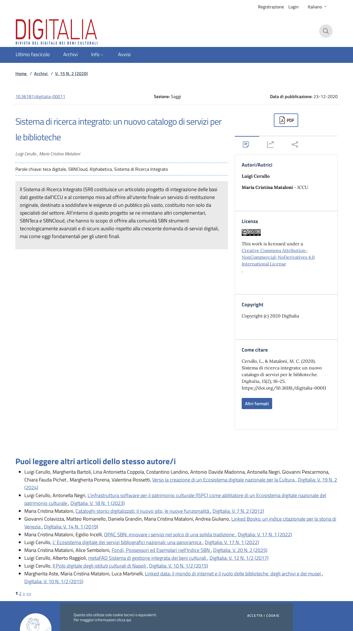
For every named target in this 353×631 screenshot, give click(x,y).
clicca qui (124, 620)
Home (21, 73)
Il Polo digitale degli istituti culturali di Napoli (100, 566)
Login (293, 6)
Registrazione (271, 6)
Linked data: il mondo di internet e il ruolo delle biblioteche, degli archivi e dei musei (233, 573)
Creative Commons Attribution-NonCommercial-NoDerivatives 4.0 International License (278, 257)
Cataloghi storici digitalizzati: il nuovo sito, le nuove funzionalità (143, 511)
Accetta (263, 615)
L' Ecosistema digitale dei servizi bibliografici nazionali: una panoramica (128, 542)
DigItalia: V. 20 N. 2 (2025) (240, 550)
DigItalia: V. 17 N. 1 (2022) (265, 534)
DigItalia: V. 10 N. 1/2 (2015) (178, 566)
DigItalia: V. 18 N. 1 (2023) (97, 503)
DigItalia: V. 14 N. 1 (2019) (71, 526)
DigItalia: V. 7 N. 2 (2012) (238, 511)
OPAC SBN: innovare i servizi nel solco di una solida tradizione (170, 534)
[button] (318, 6)
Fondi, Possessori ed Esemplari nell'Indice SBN (161, 550)
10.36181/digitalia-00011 (40, 96)
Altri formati (257, 403)
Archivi (41, 73)
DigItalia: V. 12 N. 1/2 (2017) (239, 558)
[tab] (247, 144)
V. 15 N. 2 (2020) (71, 73)
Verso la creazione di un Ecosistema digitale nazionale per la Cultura (224, 479)
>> (28, 593)
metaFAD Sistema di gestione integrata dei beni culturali (147, 558)
